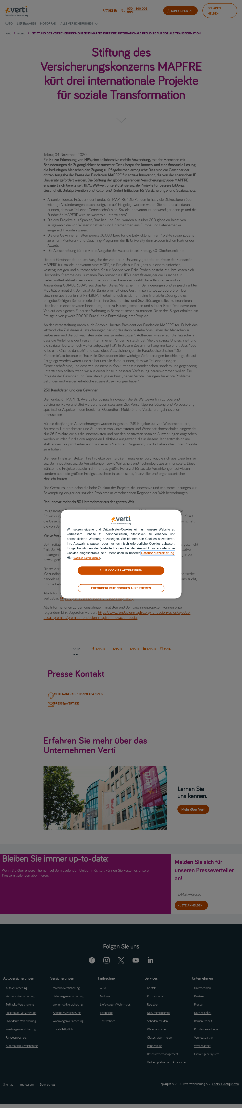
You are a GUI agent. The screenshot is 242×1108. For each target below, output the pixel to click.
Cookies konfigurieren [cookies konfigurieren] (90, 557)
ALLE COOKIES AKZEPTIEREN (121, 570)
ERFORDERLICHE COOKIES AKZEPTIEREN (121, 587)
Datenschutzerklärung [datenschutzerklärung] (157, 553)
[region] (121, 553)
